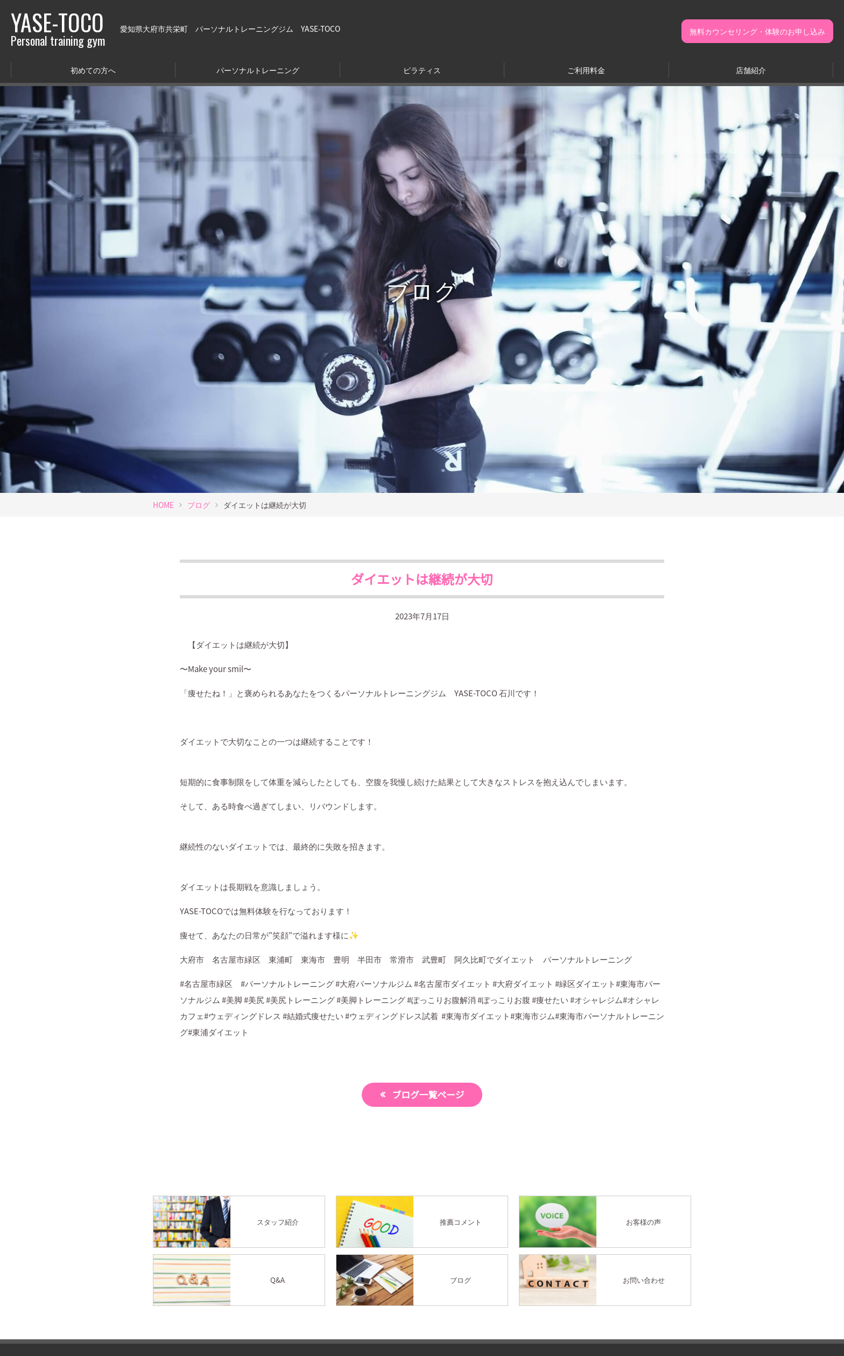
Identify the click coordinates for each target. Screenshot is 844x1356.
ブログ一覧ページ (428, 1094)
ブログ (198, 504)
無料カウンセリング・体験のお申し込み (757, 31)
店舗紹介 (751, 70)
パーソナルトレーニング (257, 70)
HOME (163, 504)
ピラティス (422, 70)
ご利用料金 (586, 70)
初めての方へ (93, 70)
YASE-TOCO (58, 28)
